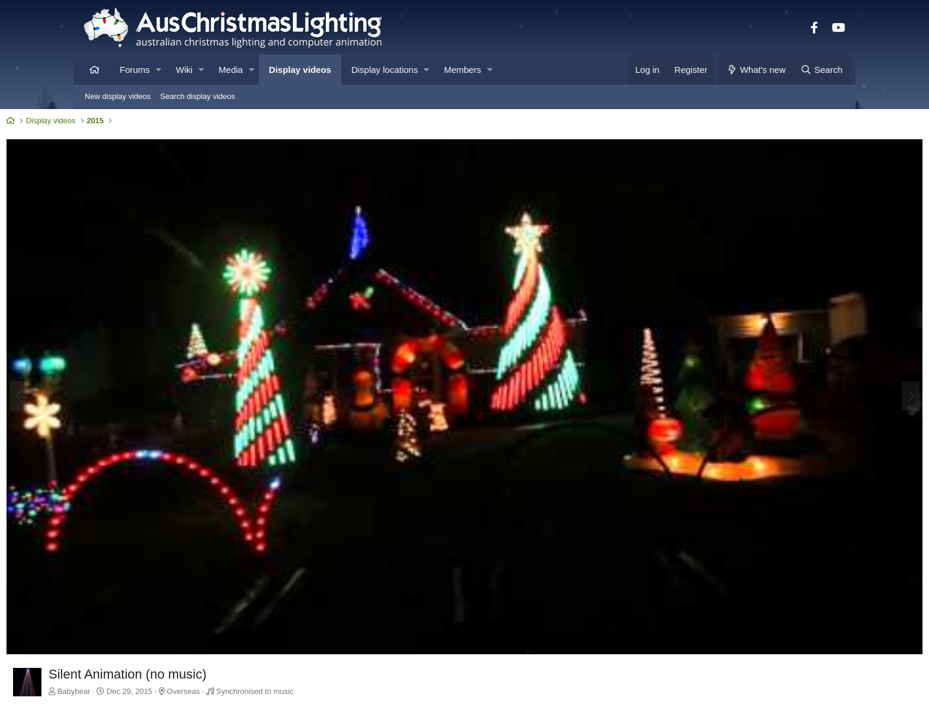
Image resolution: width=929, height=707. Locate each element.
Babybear (150, 608)
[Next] (834, 355)
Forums (135, 70)
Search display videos (197, 96)
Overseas (260, 608)
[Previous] (95, 355)
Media (231, 70)
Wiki (184, 70)
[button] (158, 70)
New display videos (117, 96)
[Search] (821, 70)
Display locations (384, 70)
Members (462, 70)
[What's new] (756, 70)
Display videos (300, 70)
